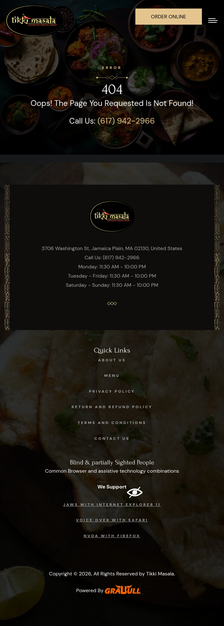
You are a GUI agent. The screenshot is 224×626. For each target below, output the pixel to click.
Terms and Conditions (112, 422)
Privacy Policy (112, 391)
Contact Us (112, 438)
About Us (112, 360)
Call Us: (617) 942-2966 (112, 257)
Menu (112, 375)
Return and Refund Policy (112, 406)
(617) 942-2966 (126, 121)
